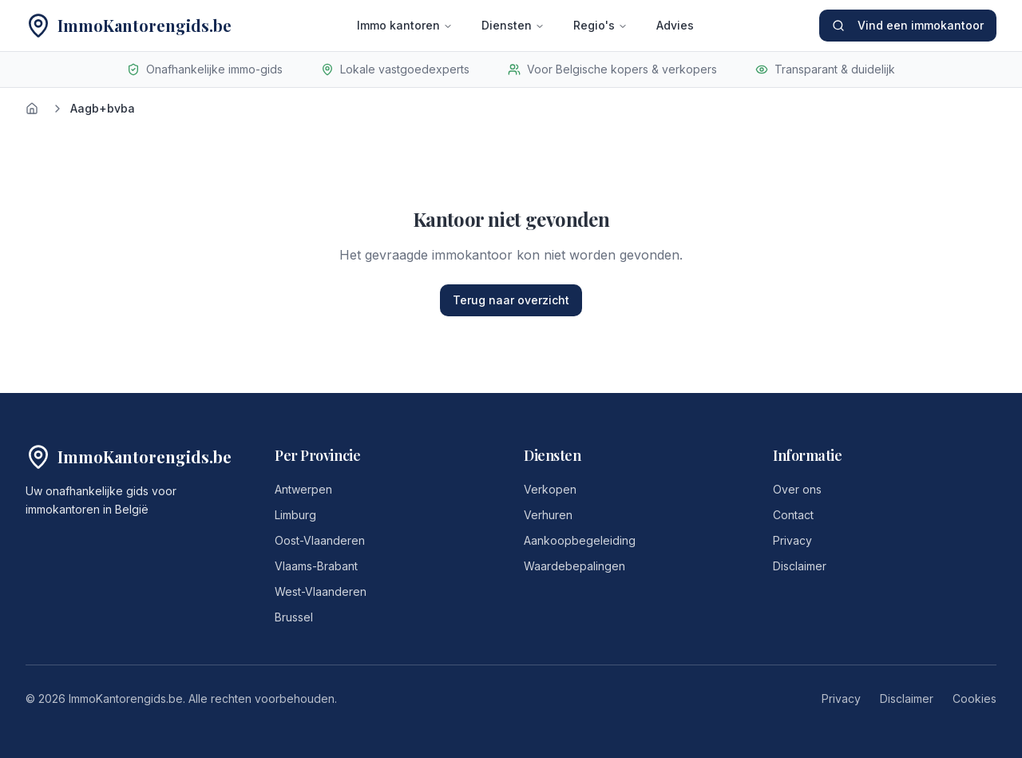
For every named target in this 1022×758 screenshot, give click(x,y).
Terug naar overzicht (511, 300)
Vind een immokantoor (908, 25)
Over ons (797, 489)
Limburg (295, 515)
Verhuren (548, 515)
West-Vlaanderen (320, 591)
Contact (793, 515)
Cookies (974, 698)
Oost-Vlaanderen (320, 540)
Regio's (600, 25)
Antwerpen (303, 489)
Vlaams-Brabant (316, 566)
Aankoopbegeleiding (580, 540)
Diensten (513, 25)
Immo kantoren (405, 25)
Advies (675, 25)
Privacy (792, 540)
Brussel (294, 617)
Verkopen (550, 489)
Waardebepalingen (574, 566)
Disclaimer (799, 566)
